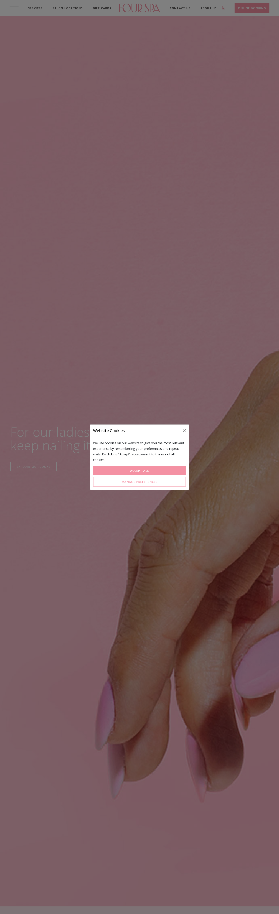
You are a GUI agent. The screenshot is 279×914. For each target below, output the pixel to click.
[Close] (184, 430)
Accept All (139, 471)
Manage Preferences (139, 482)
